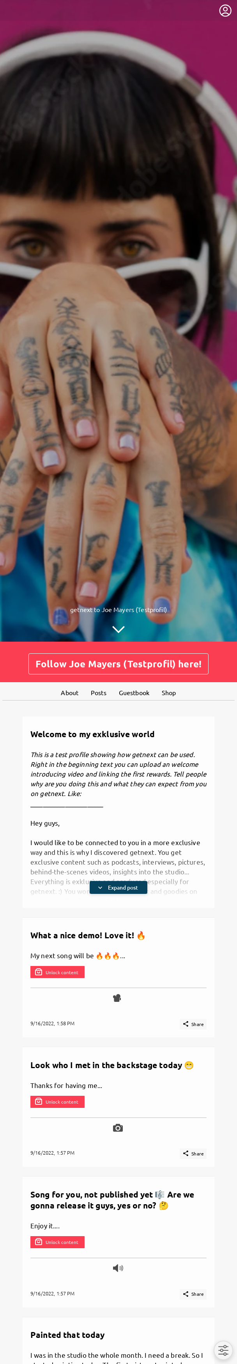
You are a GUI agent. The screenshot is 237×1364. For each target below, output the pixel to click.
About (69, 690)
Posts (98, 690)
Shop (169, 690)
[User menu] (225, 10)
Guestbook (134, 690)
